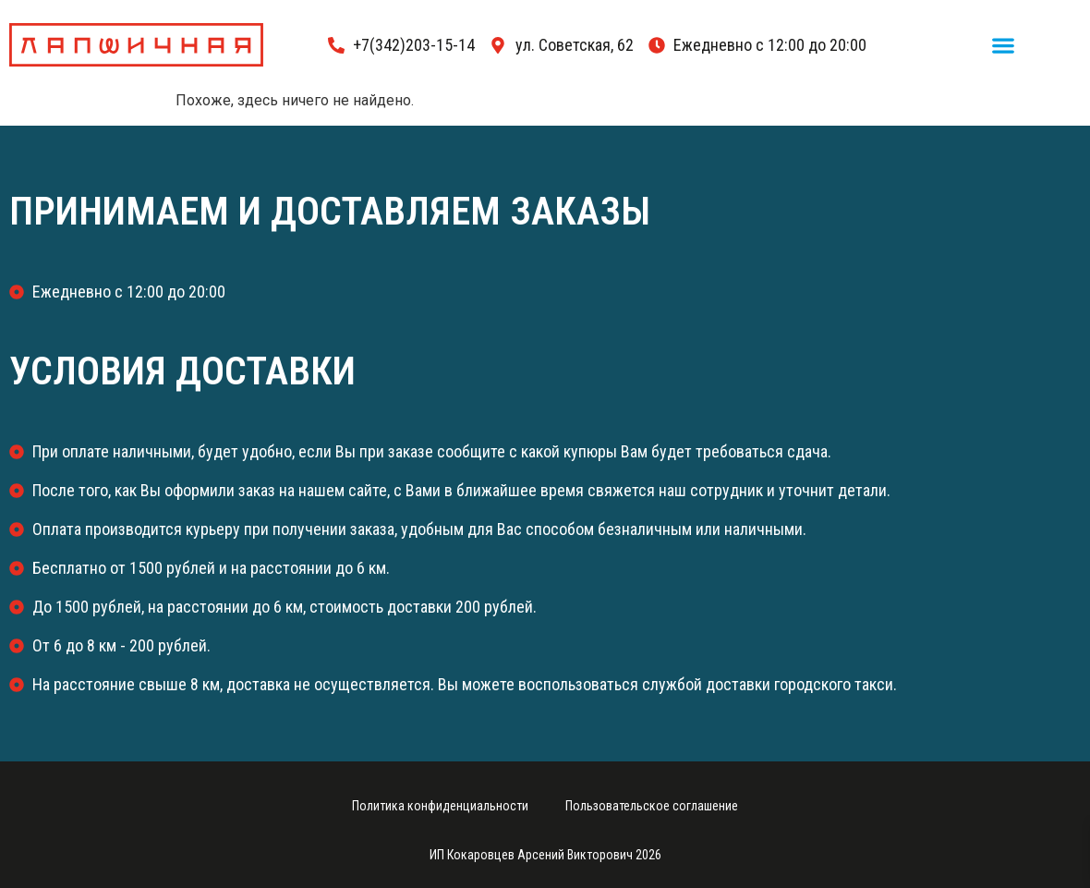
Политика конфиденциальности (440, 805)
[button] (1004, 45)
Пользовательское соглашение (651, 805)
